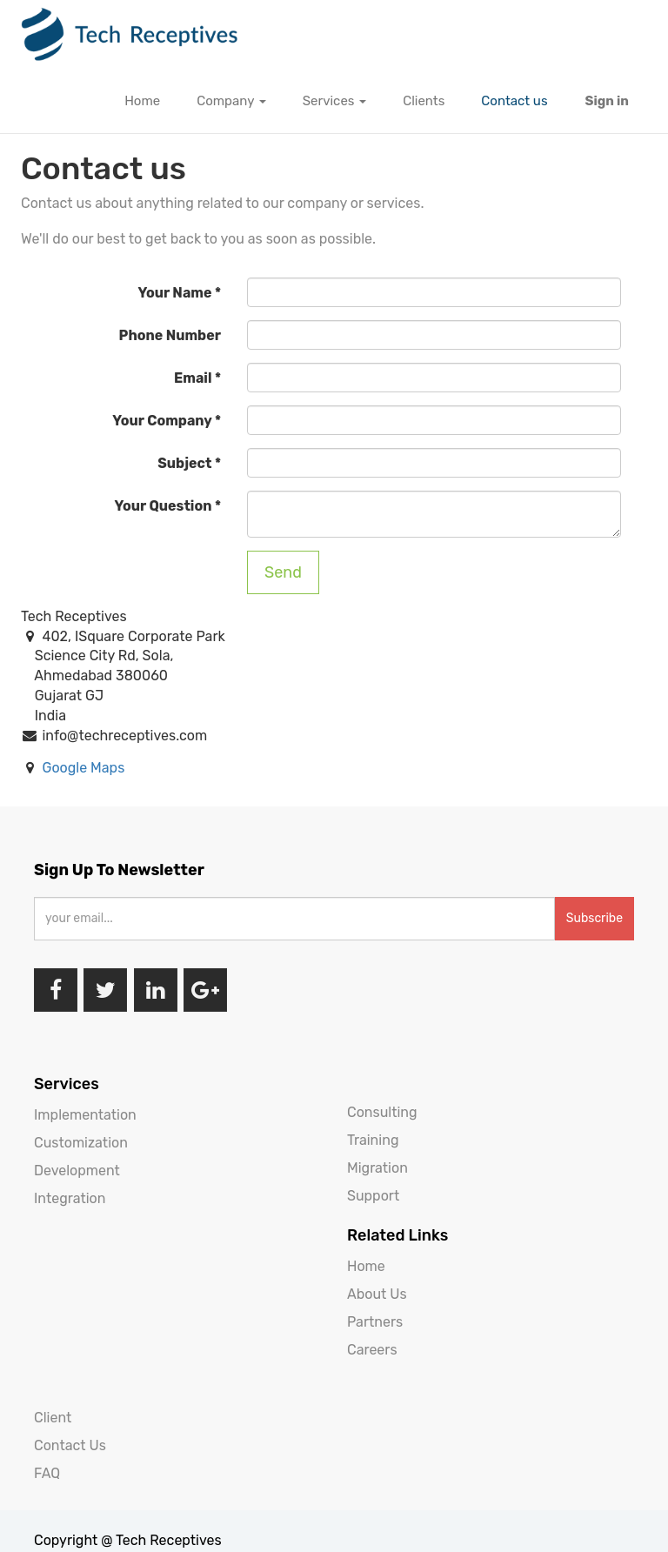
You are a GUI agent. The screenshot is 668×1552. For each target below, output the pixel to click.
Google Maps (83, 767)
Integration (69, 1198)
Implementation (85, 1115)
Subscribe (594, 918)
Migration (377, 1168)
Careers (372, 1349)
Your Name (175, 292)
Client (52, 1417)
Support (373, 1195)
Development (77, 1170)
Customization (81, 1142)
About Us (377, 1294)
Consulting (382, 1112)
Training (372, 1140)
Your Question (163, 506)
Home (366, 1266)
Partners (375, 1322)
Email (192, 378)
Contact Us (70, 1445)
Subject (184, 463)
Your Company (161, 420)
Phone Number (170, 335)
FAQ (47, 1473)
